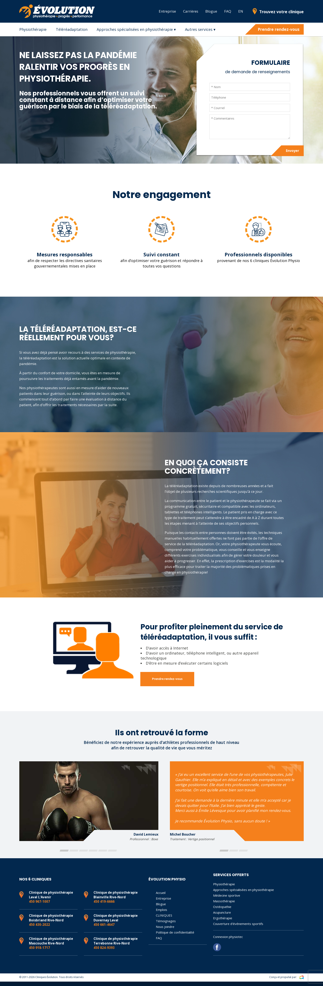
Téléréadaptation (71, 29)
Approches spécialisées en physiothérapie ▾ (136, 29)
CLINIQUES (164, 920)
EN (240, 11)
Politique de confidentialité (175, 937)
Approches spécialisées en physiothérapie (243, 894)
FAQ (227, 11)
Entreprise (167, 11)
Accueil (160, 897)
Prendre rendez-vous (279, 29)
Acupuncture (222, 917)
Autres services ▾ (200, 29)
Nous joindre (165, 931)
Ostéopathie (222, 911)
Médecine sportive (226, 900)
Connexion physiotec (228, 941)
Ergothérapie (222, 923)
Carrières (190, 11)
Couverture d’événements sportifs (238, 928)
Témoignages (166, 925)
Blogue (211, 11)
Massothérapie (224, 906)
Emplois (161, 914)
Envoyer (290, 152)
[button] (64, 855)
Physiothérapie (33, 29)
